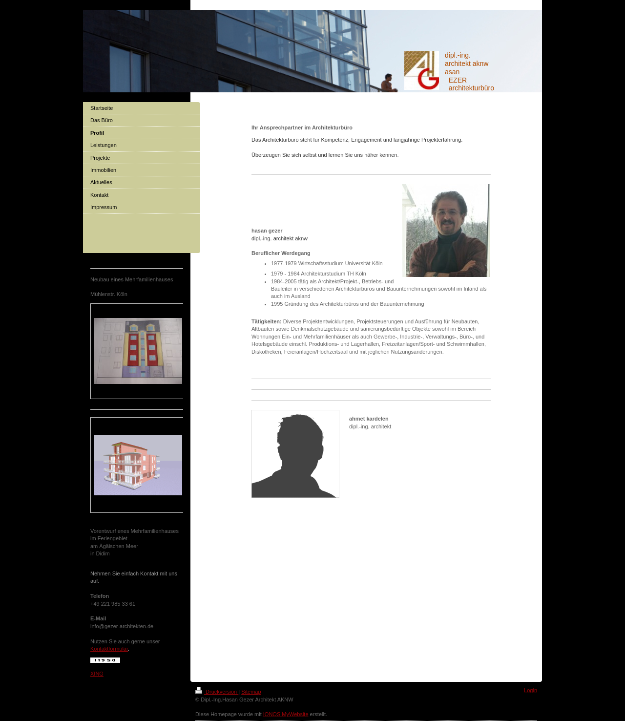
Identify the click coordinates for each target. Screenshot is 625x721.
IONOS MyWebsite (286, 714)
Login (530, 690)
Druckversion (216, 692)
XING (97, 674)
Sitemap (251, 692)
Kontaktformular (109, 649)
